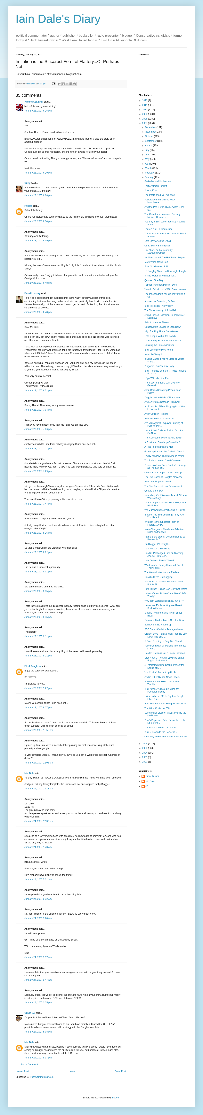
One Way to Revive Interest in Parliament (165, 736)
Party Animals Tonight (155, 186)
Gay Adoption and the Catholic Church (164, 451)
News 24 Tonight (153, 354)
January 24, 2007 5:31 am (38, 879)
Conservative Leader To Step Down (162, 327)
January (149, 177)
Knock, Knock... (152, 190)
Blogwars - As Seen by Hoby (159, 366)
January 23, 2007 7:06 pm (38, 429)
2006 (145, 743)
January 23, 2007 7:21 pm (38, 448)
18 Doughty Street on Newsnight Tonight (165, 271)
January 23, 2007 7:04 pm (38, 409)
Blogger (115, 1097)
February (150, 172)
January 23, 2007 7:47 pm (38, 503)
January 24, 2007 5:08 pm (38, 1031)
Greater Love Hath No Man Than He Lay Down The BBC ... (165, 635)
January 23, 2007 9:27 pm (38, 688)
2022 (145, 100)
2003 (145, 757)
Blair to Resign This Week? (158, 306)
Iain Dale (29, 773)
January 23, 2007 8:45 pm (38, 617)
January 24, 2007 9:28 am (38, 918)
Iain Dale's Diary (58, 18)
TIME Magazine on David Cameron (162, 460)
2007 (145, 123)
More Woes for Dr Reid (156, 262)
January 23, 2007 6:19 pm (38, 172)
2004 (145, 752)
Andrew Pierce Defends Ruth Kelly (162, 402)
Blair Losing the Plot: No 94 (158, 349)
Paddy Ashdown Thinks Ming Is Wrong (164, 456)
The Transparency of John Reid (160, 310)
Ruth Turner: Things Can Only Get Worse (165, 589)
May (147, 159)
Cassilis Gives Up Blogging (158, 577)
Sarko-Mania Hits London (157, 181)
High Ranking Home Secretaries (161, 331)
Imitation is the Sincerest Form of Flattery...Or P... (161, 523)
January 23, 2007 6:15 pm (38, 110)
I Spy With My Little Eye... (157, 378)
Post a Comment (29, 1064)
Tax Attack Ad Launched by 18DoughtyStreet (158, 251)
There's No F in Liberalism (158, 229)
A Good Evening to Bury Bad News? (163, 641)
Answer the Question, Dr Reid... (160, 301)
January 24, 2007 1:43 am (38, 847)
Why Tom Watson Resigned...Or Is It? (163, 601)
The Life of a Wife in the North (159, 727)
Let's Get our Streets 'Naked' (159, 560)
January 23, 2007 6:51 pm (38, 390)
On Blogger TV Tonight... (157, 544)
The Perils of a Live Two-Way (159, 195)
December (151, 127)
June (148, 154)
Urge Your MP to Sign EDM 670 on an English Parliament (164, 659)
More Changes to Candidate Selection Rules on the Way (164, 530)
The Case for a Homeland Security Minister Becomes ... (162, 215)
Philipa (28, 206)
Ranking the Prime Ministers (159, 345)
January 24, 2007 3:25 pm (38, 1002)
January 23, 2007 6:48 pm (38, 283)
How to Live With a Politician (159, 418)
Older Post (120, 1071)
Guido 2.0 (29, 1013)
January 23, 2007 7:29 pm (38, 471)
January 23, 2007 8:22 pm (38, 552)
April (147, 163)
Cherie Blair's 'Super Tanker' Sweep (163, 472)
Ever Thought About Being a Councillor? (165, 703)
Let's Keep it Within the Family (160, 336)
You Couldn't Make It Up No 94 (160, 672)
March (148, 168)
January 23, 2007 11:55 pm (38, 730)
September (151, 141)
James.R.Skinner (33, 101)
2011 (145, 105)
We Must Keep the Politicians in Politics (164, 510)
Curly (27, 183)
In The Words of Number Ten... (160, 275)
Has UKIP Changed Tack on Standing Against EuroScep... (163, 554)
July (147, 150)
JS (146, 786)
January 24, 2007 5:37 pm (38, 1057)
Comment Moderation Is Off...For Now (164, 620)
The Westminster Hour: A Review (161, 572)
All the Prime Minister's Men (158, 446)
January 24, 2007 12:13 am (38, 788)
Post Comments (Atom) (42, 1077)
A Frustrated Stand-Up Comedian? (162, 442)
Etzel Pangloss (32, 666)
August (149, 145)
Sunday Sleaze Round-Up (158, 624)
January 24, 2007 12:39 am (38, 821)
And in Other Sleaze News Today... (162, 677)
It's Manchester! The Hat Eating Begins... (165, 257)
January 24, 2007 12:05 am (38, 762)
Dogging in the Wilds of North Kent (162, 397)
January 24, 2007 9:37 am (38, 957)
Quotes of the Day (153, 280)
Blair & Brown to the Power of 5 (160, 732)
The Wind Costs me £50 (157, 708)
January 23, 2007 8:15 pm (38, 532)
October (149, 136)
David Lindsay (32, 293)
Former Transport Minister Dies (160, 284)
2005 (145, 748)
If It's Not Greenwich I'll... (157, 266)
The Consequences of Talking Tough (163, 437)
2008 (145, 118)
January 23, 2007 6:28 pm (38, 195)
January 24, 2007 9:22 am (38, 899)
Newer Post (23, 1071)
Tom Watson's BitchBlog (157, 548)
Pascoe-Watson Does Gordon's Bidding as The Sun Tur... (165, 466)
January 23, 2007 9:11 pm (38, 636)
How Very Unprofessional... (158, 481)
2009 (145, 114)
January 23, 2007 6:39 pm (38, 240)
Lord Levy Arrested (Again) (158, 241)
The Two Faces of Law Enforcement (163, 486)
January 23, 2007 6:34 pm (38, 221)
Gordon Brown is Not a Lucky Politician (164, 653)
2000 (145, 761)
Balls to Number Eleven (156, 322)
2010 (145, 109)
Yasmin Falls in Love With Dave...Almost (165, 289)
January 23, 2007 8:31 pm (38, 571)
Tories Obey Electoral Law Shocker (162, 340)
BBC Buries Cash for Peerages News (163, 629)
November (151, 131)
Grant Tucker (152, 776)
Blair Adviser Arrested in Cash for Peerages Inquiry (161, 690)
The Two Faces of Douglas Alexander (163, 477)
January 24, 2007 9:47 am (38, 980)
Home (72, 1071)
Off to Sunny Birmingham (157, 245)
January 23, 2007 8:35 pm (38, 591)
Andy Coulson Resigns (156, 414)
